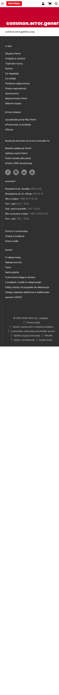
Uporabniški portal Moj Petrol (20, 119)
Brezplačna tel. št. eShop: (18, 193)
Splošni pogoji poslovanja (27, 336)
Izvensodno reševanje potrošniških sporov (33, 331)
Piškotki (48, 336)
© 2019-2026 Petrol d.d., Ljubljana (31, 318)
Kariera (9, 68)
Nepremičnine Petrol (16, 98)
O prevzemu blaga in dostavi (20, 277)
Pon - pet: (10, 203)
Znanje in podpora (14, 236)
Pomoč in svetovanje (16, 231)
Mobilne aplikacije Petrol (18, 148)
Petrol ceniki (11, 241)
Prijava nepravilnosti (15, 88)
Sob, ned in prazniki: (15, 208)
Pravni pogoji (33, 322)
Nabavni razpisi (13, 103)
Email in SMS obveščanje (18, 163)
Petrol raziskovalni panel (18, 158)
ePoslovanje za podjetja (18, 124)
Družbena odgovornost (17, 83)
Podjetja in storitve (15, 58)
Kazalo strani (45, 340)
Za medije (10, 78)
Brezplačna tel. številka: (17, 188)
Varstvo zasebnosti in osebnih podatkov (33, 327)
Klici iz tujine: (12, 198)
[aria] (8, 172)
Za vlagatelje (12, 73)
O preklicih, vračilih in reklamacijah (23, 282)
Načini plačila (12, 272)
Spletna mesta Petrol (16, 153)
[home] (14, 3)
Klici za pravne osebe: (17, 213)
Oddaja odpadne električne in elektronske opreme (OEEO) (27, 295)
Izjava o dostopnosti (24, 340)
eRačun (9, 129)
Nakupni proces (13, 262)
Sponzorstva (12, 93)
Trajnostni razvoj (14, 63)
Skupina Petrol (12, 53)
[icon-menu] (2, 3)
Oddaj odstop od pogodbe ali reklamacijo (27, 287)
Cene (8, 267)
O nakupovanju (13, 257)
